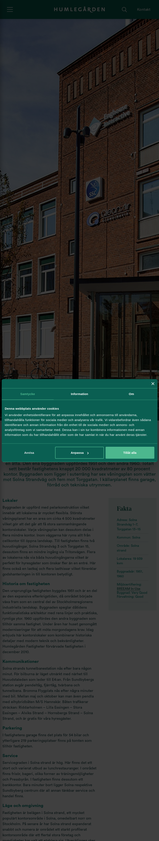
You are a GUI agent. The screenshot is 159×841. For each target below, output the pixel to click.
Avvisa (29, 452)
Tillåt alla (129, 452)
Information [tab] (79, 393)
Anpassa (80, 452)
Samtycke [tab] (27, 393)
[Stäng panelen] (152, 383)
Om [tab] (131, 393)
